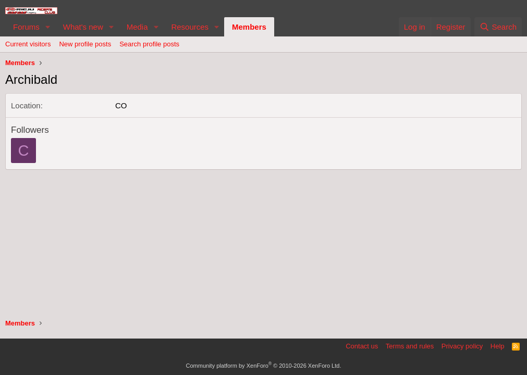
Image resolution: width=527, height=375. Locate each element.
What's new (83, 26)
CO (121, 105)
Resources (190, 26)
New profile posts (85, 44)
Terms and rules (410, 346)
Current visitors (28, 44)
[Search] (498, 26)
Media (137, 26)
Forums (26, 26)
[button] (48, 26)
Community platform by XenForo (263, 365)
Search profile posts (149, 44)
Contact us (362, 346)
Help (498, 346)
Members (249, 26)
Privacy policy (462, 346)
